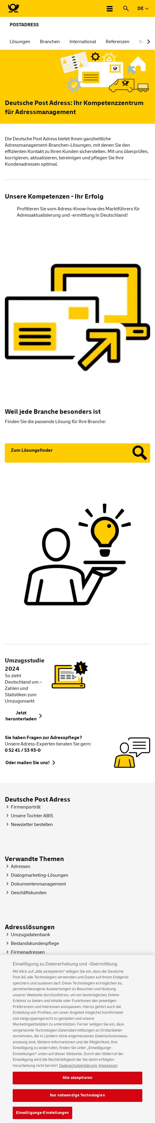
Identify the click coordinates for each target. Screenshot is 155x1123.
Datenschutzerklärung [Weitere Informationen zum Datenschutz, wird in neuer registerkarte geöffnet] (78, 1069)
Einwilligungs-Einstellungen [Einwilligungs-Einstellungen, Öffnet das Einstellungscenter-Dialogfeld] (42, 1116)
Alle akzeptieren (77, 1081)
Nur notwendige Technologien (77, 1098)
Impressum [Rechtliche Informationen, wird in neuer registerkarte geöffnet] (108, 1069)
